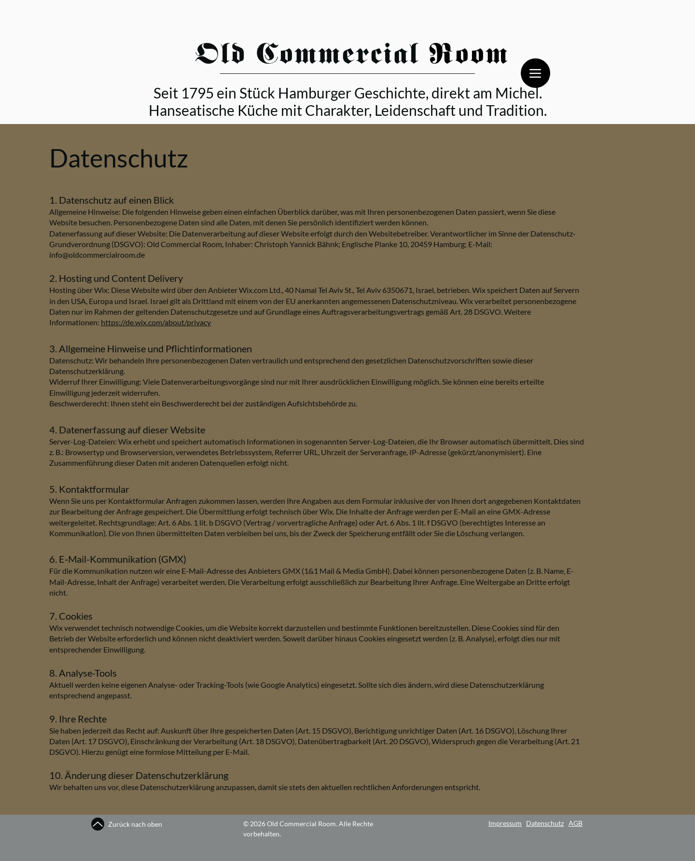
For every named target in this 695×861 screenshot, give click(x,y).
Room (469, 56)
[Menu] (535, 73)
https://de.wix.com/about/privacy (156, 322)
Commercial (342, 56)
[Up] (97, 824)
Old (221, 56)
